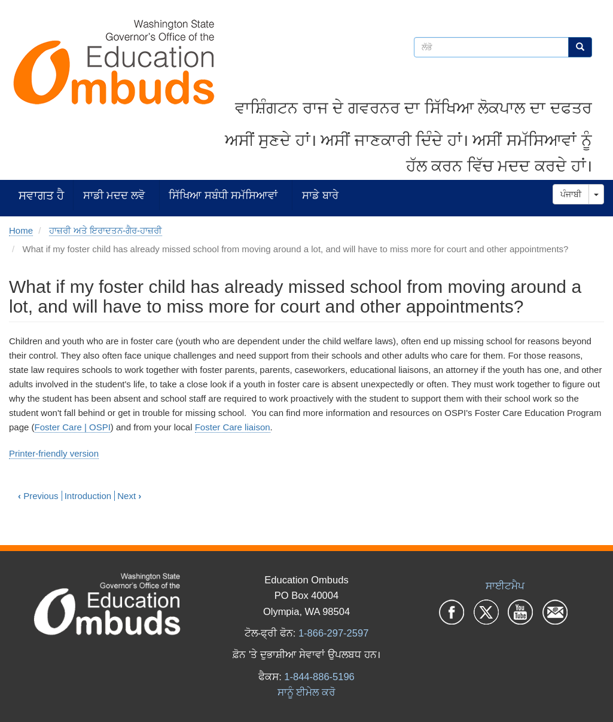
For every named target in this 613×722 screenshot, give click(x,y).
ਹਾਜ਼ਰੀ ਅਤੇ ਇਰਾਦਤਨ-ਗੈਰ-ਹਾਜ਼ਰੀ (105, 230)
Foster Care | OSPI (73, 427)
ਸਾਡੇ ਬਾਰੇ (320, 195)
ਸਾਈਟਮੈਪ (505, 585)
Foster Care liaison (232, 427)
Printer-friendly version (54, 453)
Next (129, 496)
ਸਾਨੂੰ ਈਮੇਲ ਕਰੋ (306, 692)
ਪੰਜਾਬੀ (570, 194)
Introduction (88, 496)
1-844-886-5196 (319, 676)
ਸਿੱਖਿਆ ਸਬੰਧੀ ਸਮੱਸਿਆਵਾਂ (223, 195)
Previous (38, 496)
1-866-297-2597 (333, 633)
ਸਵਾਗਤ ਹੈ (41, 195)
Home (21, 230)
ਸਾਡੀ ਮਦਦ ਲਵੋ (114, 195)
